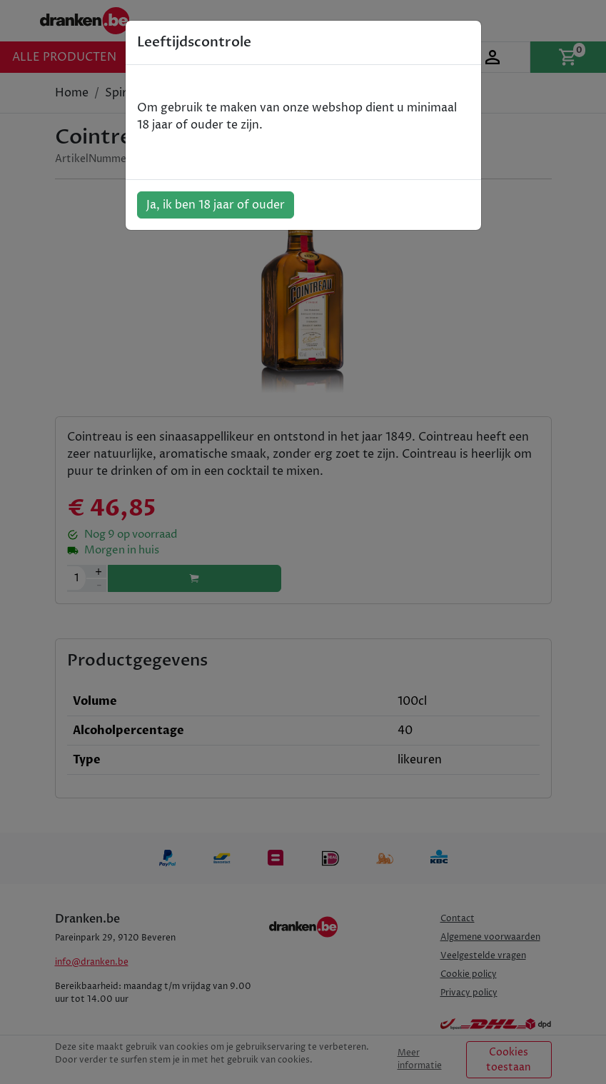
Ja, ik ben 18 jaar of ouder (215, 205)
